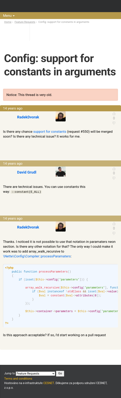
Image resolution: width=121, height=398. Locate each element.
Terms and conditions (18, 378)
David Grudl (26, 172)
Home (7, 21)
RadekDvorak (28, 117)
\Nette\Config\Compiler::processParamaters (37, 256)
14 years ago (13, 108)
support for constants (49, 132)
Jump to (34, 373)
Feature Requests (25, 21)
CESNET (48, 383)
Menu (7, 16)
